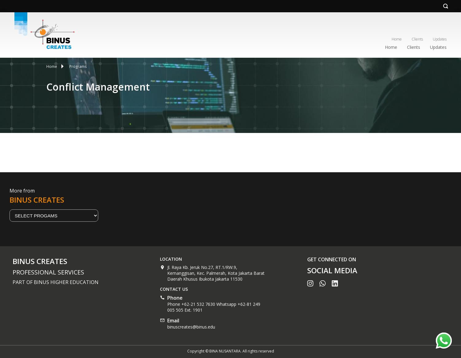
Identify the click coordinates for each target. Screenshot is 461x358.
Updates (440, 39)
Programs (78, 66)
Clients (417, 39)
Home (397, 39)
